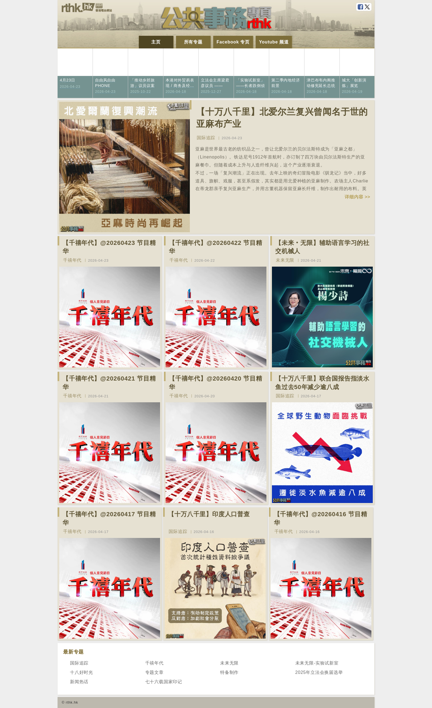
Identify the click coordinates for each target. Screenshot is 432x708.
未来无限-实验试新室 (317, 663)
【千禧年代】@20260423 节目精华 (109, 247)
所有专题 (193, 42)
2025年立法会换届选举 (319, 672)
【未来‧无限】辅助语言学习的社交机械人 (322, 247)
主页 (156, 42)
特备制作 (229, 672)
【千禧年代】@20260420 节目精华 (215, 382)
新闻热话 (79, 681)
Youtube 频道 (273, 42)
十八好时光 (81, 672)
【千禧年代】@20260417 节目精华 (109, 518)
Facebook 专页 (233, 42)
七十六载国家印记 (163, 681)
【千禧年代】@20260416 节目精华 (320, 518)
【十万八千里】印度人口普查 (209, 514)
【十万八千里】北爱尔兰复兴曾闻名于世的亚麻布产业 (282, 118)
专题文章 (154, 672)
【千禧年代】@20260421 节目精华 (109, 382)
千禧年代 (72, 260)
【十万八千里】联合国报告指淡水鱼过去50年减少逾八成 (322, 382)
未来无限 (285, 260)
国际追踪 (206, 137)
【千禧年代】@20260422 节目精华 (215, 247)
